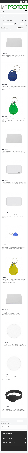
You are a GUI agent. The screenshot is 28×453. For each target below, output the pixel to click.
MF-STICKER (5, 374)
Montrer (17, 23)
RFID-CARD (5, 149)
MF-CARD (4, 53)
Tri (1, 23)
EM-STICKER (5, 342)
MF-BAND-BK (5, 407)
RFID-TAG (4, 84)
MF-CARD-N (5, 212)
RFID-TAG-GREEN (6, 117)
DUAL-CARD (5, 310)
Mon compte (7, 438)
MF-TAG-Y (4, 277)
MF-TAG (4, 245)
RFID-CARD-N (5, 180)
